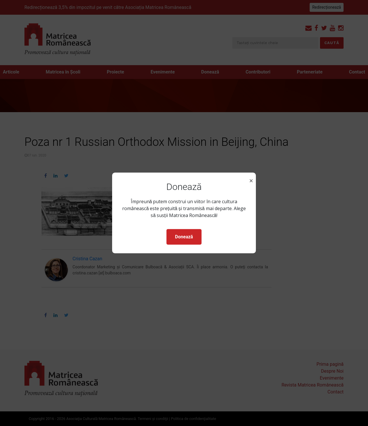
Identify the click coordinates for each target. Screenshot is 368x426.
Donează (184, 237)
